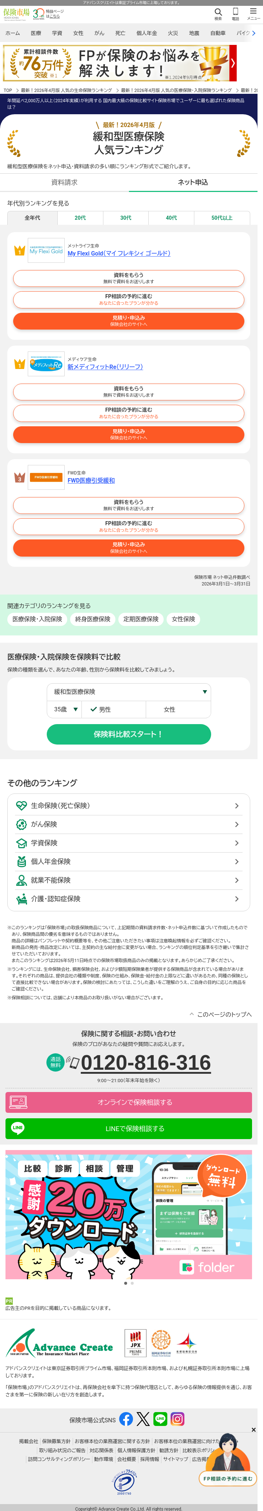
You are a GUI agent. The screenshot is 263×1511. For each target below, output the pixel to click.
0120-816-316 (145, 1062)
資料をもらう (129, 278)
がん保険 (44, 824)
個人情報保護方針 (136, 1450)
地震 (194, 33)
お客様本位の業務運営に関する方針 (112, 1442)
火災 (173, 33)
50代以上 (222, 218)
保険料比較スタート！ (129, 734)
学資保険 (44, 843)
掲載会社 (28, 1442)
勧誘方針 (168, 1450)
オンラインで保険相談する (135, 1102)
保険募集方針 (56, 1442)
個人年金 (147, 33)
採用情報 (149, 1459)
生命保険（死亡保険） (60, 806)
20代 (80, 218)
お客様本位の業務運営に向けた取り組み (196, 1442)
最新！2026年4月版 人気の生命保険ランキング (66, 90)
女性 (78, 33)
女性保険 (183, 619)
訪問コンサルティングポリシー (59, 1459)
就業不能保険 (50, 880)
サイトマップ (175, 1459)
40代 (171, 218)
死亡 (120, 33)
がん (99, 33)
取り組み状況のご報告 (62, 1450)
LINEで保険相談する (135, 1129)
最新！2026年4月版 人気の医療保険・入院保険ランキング (176, 90)
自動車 (218, 33)
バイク (243, 33)
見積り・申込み (129, 321)
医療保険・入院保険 (37, 619)
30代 (125, 218)
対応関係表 (101, 1450)
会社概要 (126, 1459)
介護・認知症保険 (55, 899)
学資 (57, 33)
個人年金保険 (50, 861)
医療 (36, 33)
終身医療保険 (92, 619)
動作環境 (103, 1459)
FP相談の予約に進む (129, 299)
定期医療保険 (141, 619)
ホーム (12, 33)
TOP (8, 90)
